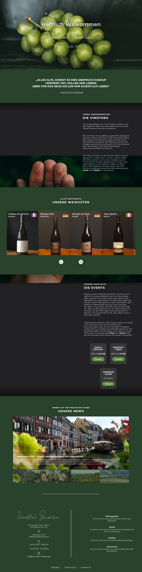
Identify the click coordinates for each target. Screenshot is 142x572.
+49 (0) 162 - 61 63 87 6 (38, 549)
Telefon (96, 170)
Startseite (55, 567)
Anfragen (98, 359)
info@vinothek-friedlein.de (39, 557)
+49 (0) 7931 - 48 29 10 (38, 545)
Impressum (86, 567)
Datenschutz (70, 567)
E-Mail (86, 170)
